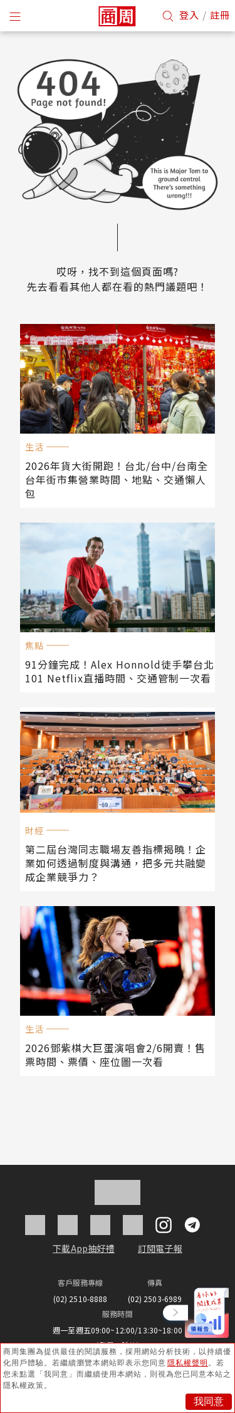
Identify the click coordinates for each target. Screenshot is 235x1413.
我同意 (209, 1401)
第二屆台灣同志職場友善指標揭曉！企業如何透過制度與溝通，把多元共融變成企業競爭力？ (115, 863)
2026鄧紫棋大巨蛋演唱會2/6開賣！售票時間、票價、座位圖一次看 (115, 1054)
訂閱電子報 (160, 1248)
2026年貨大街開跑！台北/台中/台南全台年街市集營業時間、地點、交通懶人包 (116, 479)
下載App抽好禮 (84, 1248)
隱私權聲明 (187, 1362)
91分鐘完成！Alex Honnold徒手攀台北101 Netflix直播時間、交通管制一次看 (119, 671)
